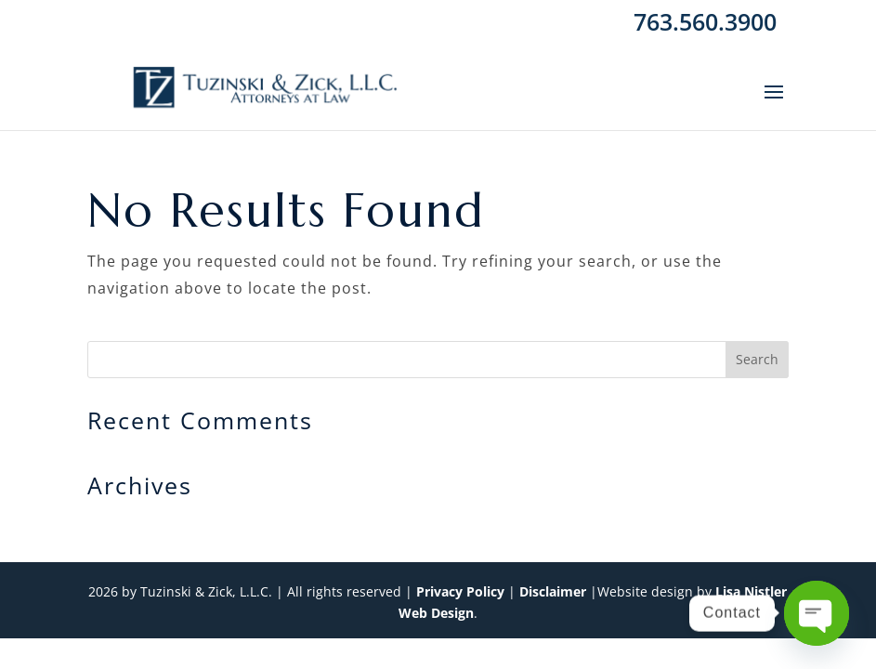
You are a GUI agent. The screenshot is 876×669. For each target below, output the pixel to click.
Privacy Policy (460, 591)
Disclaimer (552, 591)
